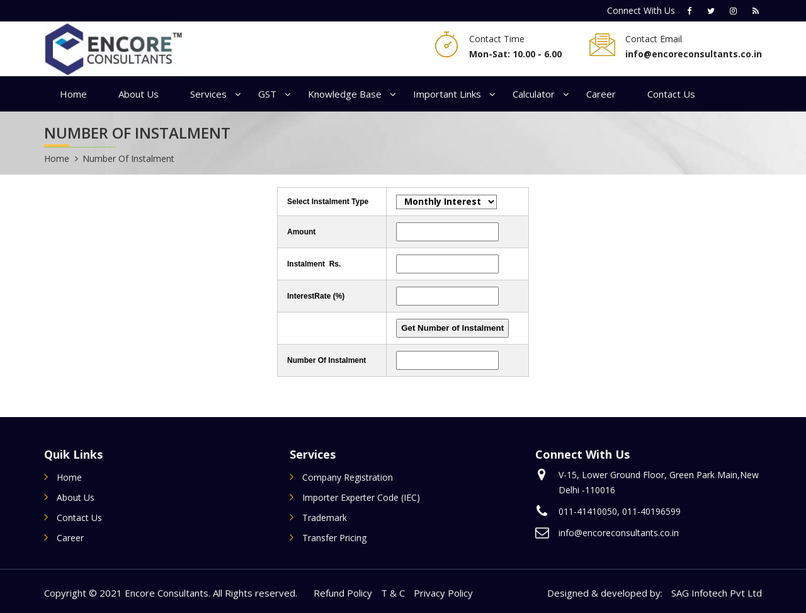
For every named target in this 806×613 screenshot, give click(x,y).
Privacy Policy (443, 593)
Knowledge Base (345, 94)
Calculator (534, 94)
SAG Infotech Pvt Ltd (716, 593)
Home (73, 94)
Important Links (447, 94)
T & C (393, 593)
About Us (138, 94)
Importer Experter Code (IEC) (361, 497)
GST (267, 94)
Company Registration (347, 477)
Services (208, 94)
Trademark (324, 518)
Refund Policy (343, 593)
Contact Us (671, 94)
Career (601, 94)
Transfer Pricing (334, 538)
